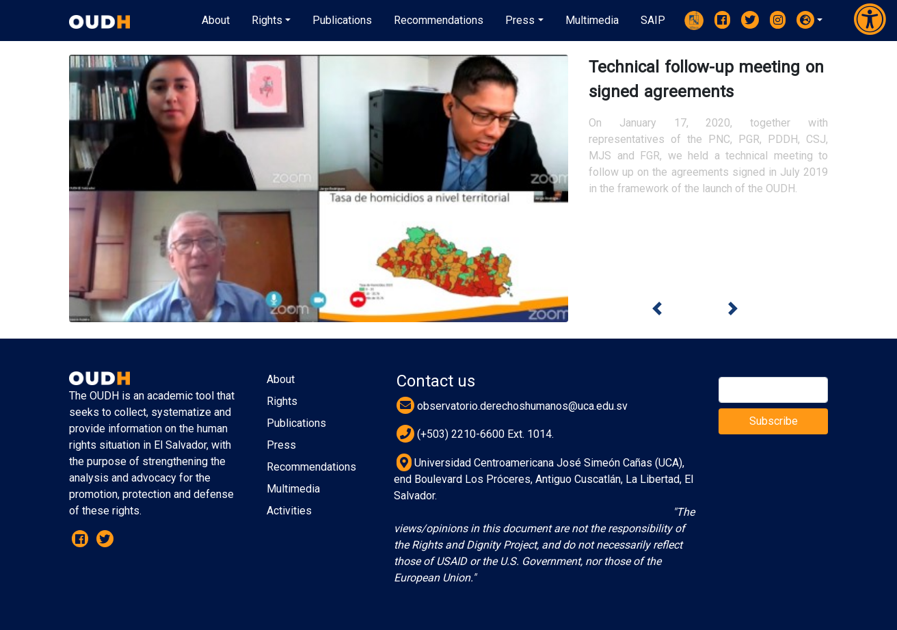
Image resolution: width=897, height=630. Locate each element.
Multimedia (293, 488)
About (281, 379)
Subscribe (773, 421)
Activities (289, 510)
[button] (809, 19)
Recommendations (311, 466)
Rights (282, 401)
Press (281, 444)
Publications (296, 423)
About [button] (216, 20)
